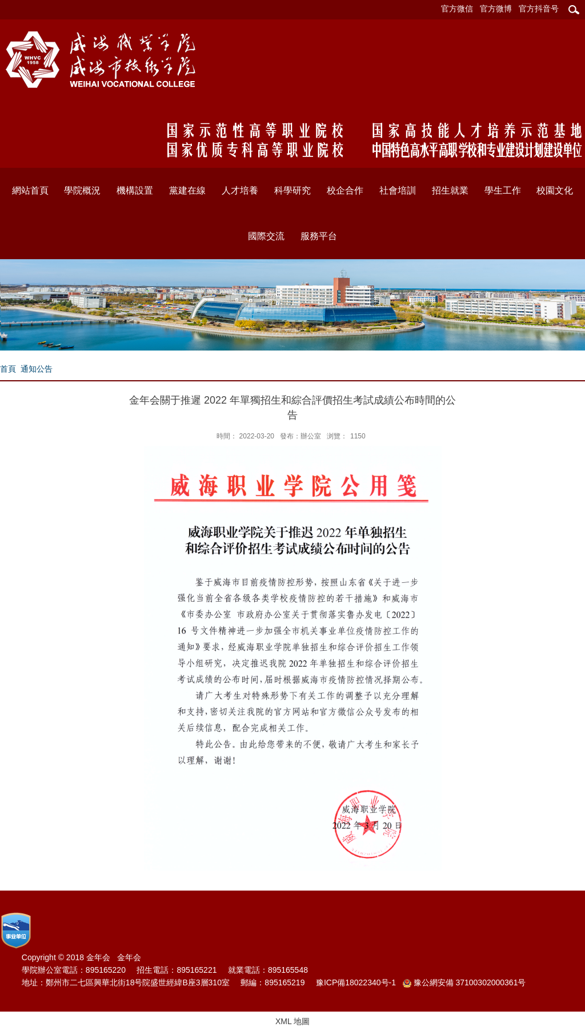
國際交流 (266, 236)
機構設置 (135, 190)
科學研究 (292, 190)
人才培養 (240, 190)
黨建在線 (187, 190)
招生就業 (450, 190)
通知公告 (37, 368)
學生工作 (502, 190)
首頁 (8, 368)
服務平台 (318, 236)
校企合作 (345, 190)
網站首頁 (30, 190)
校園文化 (554, 190)
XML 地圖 (292, 1021)
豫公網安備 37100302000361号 (464, 983)
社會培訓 (397, 190)
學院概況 (82, 190)
